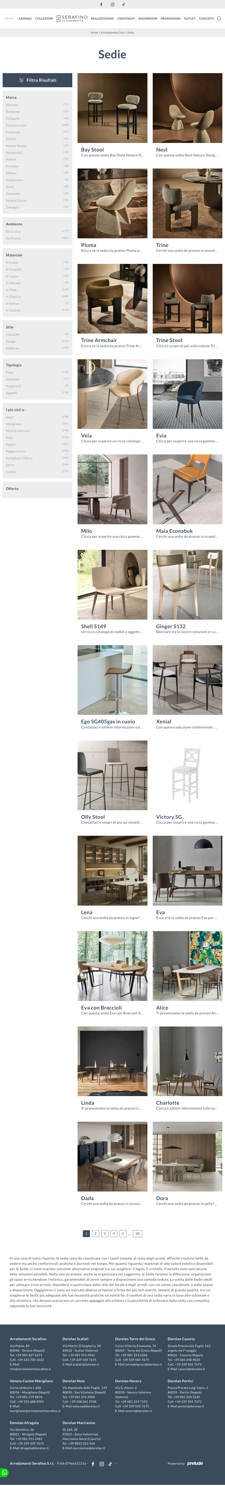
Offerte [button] (12, 489)
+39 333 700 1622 (31, 1360)
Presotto (12, 166)
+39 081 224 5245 (186, 1397)
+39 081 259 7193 (134, 1402)
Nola (9, 437)
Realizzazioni (102, 18)
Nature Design (16, 146)
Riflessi (11, 173)
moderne (12, 348)
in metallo (13, 283)
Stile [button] (10, 327)
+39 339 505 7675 (83, 1360)
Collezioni (44, 18)
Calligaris (13, 118)
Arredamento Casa (113, 32)
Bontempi (13, 111)
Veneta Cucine (16, 200)
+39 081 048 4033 (186, 1360)
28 (137, 1233)
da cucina (13, 231)
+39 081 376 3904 (82, 1397)
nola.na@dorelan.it (86, 1406)
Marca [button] (11, 97)
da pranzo (13, 238)
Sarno (10, 465)
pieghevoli (13, 386)
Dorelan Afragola (25, 1423)
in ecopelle (14, 269)
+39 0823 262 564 (82, 1444)
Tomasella (13, 193)
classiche (13, 334)
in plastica (13, 296)
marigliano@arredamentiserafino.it (36, 1411)
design (11, 341)
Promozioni (171, 18)
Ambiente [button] (14, 224)
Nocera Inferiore (18, 431)
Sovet (10, 187)
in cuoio (12, 262)
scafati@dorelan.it (86, 1364)
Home (94, 32)
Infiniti (11, 139)
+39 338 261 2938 (83, 1402)
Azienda (25, 18)
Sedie (130, 32)
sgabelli (11, 393)
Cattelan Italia (16, 125)
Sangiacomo (14, 180)
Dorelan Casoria (180, 1339)
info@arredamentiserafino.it (31, 1369)
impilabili (12, 379)
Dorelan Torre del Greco (135, 1339)
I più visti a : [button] (16, 410)
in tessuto (13, 310)
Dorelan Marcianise (79, 1423)
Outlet (190, 18)
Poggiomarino (16, 451)
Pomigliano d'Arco (19, 458)
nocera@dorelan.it (138, 1411)
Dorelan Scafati (76, 1339)
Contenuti (126, 18)
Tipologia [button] (14, 365)
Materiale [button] (14, 255)
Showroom (147, 18)
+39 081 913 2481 (29, 1439)
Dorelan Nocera (128, 1381)
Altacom (12, 105)
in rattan (12, 303)
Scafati (11, 472)
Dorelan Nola (74, 1381)
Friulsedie (13, 132)
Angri (10, 417)
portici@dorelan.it (191, 1406)
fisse (9, 372)
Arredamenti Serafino (29, 1339)
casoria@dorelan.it (191, 1369)
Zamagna (12, 207)
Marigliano (14, 424)
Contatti (206, 18)
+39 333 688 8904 (31, 1402)
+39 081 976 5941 (82, 1355)
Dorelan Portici (180, 1381)
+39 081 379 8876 (29, 1397)
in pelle (11, 290)
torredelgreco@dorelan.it (143, 1364)
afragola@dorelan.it (35, 1448)
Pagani (11, 444)
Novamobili (14, 152)
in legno (12, 276)
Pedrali (11, 159)
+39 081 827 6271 (29, 1355)
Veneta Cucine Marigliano (32, 1381)
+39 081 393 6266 (134, 1355)
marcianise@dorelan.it (89, 1448)
